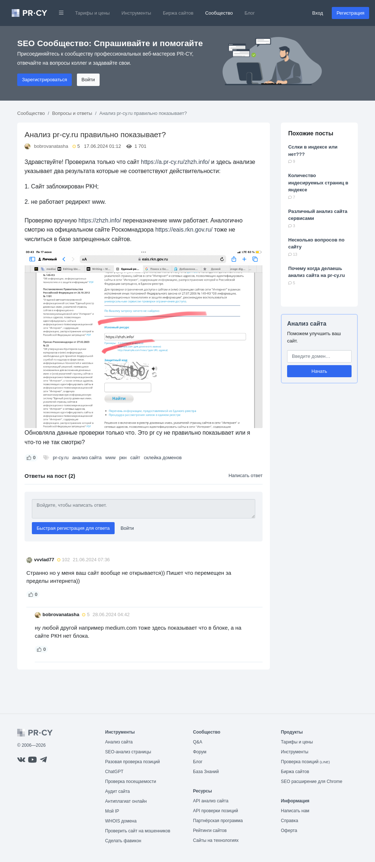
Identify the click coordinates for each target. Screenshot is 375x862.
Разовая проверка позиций (132, 761)
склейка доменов (163, 457)
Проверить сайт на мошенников (137, 830)
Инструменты (136, 13)
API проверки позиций (215, 810)
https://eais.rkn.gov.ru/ (183, 229)
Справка (289, 820)
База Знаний (206, 771)
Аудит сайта (117, 791)
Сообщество (219, 13)
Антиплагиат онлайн (126, 801)
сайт (135, 457)
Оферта (289, 830)
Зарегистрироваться (44, 79)
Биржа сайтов (178, 13)
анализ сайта (86, 457)
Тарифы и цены (92, 13)
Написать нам (295, 810)
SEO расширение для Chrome (311, 781)
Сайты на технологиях (215, 840)
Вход (317, 13)
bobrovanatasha (51, 146)
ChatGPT (114, 771)
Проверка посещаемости (130, 781)
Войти (88, 79)
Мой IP (112, 811)
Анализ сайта (306, 324)
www (110, 457)
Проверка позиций (305, 761)
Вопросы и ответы (72, 113)
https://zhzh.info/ (99, 220)
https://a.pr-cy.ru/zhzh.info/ (175, 162)
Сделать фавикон (123, 840)
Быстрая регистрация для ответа (73, 528)
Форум (199, 751)
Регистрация (350, 13)
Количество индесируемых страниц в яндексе (318, 182)
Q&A (197, 742)
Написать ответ (246, 475)
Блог (250, 13)
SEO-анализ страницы (128, 751)
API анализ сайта (211, 800)
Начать (319, 371)
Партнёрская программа (218, 820)
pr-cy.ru (60, 457)
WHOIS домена (121, 821)
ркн (123, 457)
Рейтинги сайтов (210, 830)
